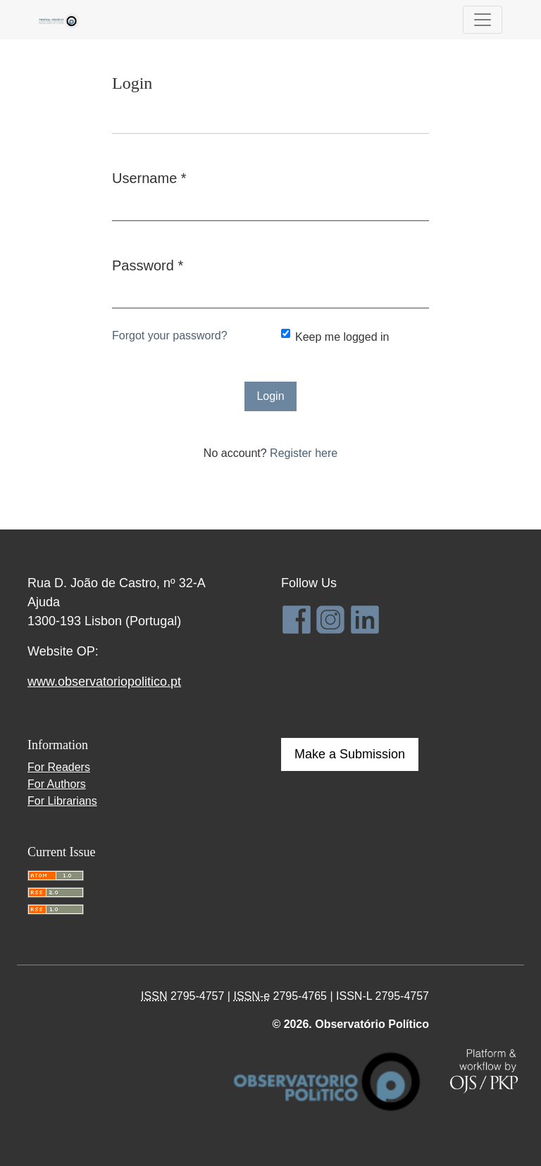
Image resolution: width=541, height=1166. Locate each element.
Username (149, 177)
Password (147, 264)
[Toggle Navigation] (482, 20)
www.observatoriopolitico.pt (104, 682)
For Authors (56, 784)
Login (270, 396)
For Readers (58, 767)
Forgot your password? (170, 335)
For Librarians (62, 801)
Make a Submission (349, 754)
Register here (303, 453)
